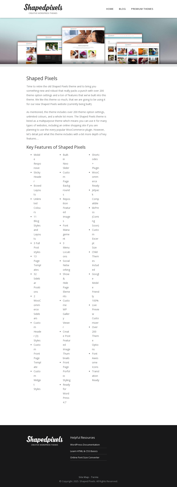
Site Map (84, 477)
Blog (122, 8)
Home (110, 8)
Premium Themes (142, 8)
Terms (94, 477)
